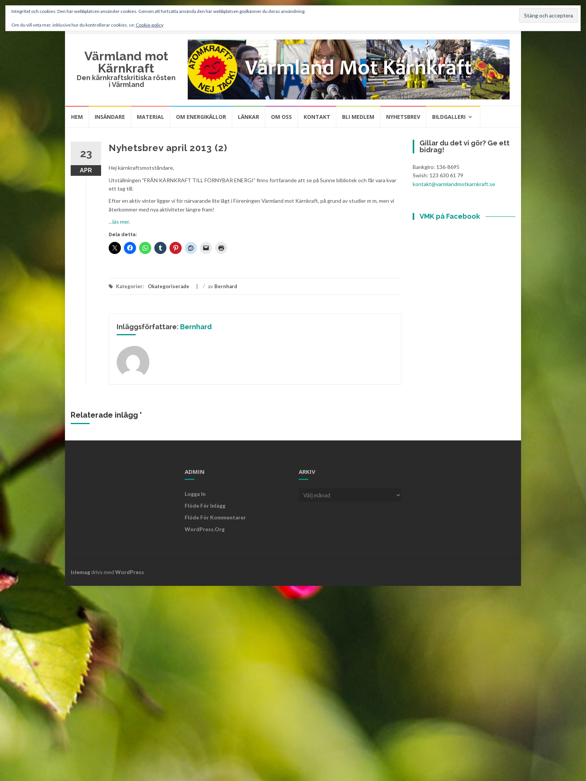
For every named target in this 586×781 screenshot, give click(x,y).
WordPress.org (205, 529)
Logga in (195, 494)
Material (150, 116)
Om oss (281, 116)
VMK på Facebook (450, 216)
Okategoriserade (168, 286)
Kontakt (317, 116)
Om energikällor (201, 116)
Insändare (110, 116)
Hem (77, 116)
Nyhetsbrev (403, 116)
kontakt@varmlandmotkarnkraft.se (454, 184)
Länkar (248, 116)
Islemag (80, 572)
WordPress (129, 572)
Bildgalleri (449, 116)
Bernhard (225, 286)
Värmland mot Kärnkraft (126, 62)
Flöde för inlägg (205, 505)
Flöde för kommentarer (215, 517)
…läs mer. (119, 221)
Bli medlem (358, 116)
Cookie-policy (149, 25)
